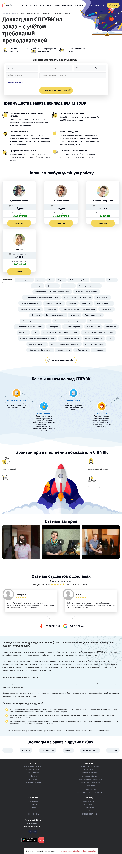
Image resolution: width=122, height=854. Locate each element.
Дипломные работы (33, 770)
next (72, 618)
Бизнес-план (51, 309)
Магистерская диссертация (89, 286)
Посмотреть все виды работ (63, 360)
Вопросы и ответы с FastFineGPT (89, 792)
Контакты (79, 5)
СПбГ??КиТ (113, 750)
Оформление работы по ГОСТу (40, 350)
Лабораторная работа (78, 280)
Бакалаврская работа (72, 327)
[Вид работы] (22, 68)
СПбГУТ (7, 750)
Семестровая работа (104, 303)
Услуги (24, 5)
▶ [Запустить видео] (21, 542)
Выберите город (32, 814)
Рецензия (72, 303)
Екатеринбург (89, 807)
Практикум (86, 303)
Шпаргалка (75, 315)
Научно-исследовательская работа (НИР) (98, 332)
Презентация (68, 286)
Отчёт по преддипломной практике (36, 321)
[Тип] (99, 68)
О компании (33, 801)
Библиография (81, 350)
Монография (97, 280)
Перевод (112, 280)
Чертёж (61, 280)
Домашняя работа (93, 327)
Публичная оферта (89, 776)
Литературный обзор (37, 344)
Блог (33, 811)
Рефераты (33, 776)
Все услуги (33, 779)
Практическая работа (93, 315)
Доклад (13, 13)
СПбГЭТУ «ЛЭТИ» (48, 750)
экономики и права (90, 750)
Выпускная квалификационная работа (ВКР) (78, 309)
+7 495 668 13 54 (96, 5)
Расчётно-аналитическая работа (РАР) (65, 344)
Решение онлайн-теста (54, 303)
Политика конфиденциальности (89, 779)
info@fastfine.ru (33, 823)
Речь (35, 332)
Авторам (33, 807)
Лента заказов (89, 786)
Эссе (50, 280)
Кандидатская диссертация (30, 309)
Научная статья (102, 297)
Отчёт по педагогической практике (29, 327)
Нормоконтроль (64, 350)
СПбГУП (68, 750)
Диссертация (52, 286)
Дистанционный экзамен (30, 303)
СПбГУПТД (26, 750)
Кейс (110, 338)
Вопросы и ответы (89, 773)
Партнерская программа (89, 766)
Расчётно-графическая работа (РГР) (77, 297)
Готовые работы (89, 789)
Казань (89, 811)
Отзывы (56, 5)
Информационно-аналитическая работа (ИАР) (37, 338)
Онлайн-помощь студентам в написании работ (52, 292)
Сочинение (36, 315)
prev (49, 618)
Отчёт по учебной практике (100, 321)
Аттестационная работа (93, 338)
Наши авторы (45, 5)
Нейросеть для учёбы (32, 782)
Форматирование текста (94, 344)
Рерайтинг (23, 332)
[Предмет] (56, 68)
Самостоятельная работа (70, 338)
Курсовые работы (33, 773)
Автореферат (53, 327)
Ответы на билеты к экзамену (86, 292)
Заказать (33, 5)
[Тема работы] (72, 76)
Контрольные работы (33, 766)
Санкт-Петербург (89, 801)
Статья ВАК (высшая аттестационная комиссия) (60, 332)
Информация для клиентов (89, 782)
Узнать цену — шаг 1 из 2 (56, 90)
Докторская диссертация (55, 315)
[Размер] (83, 68)
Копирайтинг (111, 327)
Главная (5, 13)
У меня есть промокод (15, 82)
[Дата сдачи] (22, 76)
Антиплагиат (67, 5)
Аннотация (37, 286)
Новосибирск (89, 804)
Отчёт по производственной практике (69, 321)
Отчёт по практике (24, 280)
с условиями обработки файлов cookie (78, 851)
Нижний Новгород (89, 814)
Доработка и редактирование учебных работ (41, 297)
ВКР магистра (99, 350)
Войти (113, 5)
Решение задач (106, 309)
